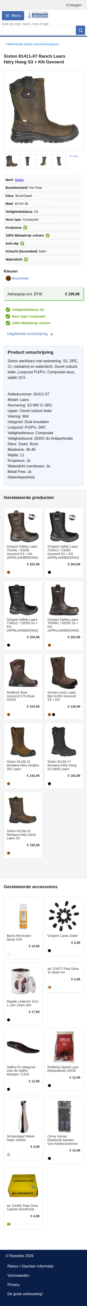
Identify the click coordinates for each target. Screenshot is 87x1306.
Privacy (13, 1285)
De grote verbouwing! (25, 1294)
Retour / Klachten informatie (30, 1266)
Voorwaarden (18, 1275)
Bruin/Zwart (17, 278)
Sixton (19, 180)
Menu (13, 15)
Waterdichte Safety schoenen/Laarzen (33, 44)
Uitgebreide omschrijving (30, 334)
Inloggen (73, 5)
